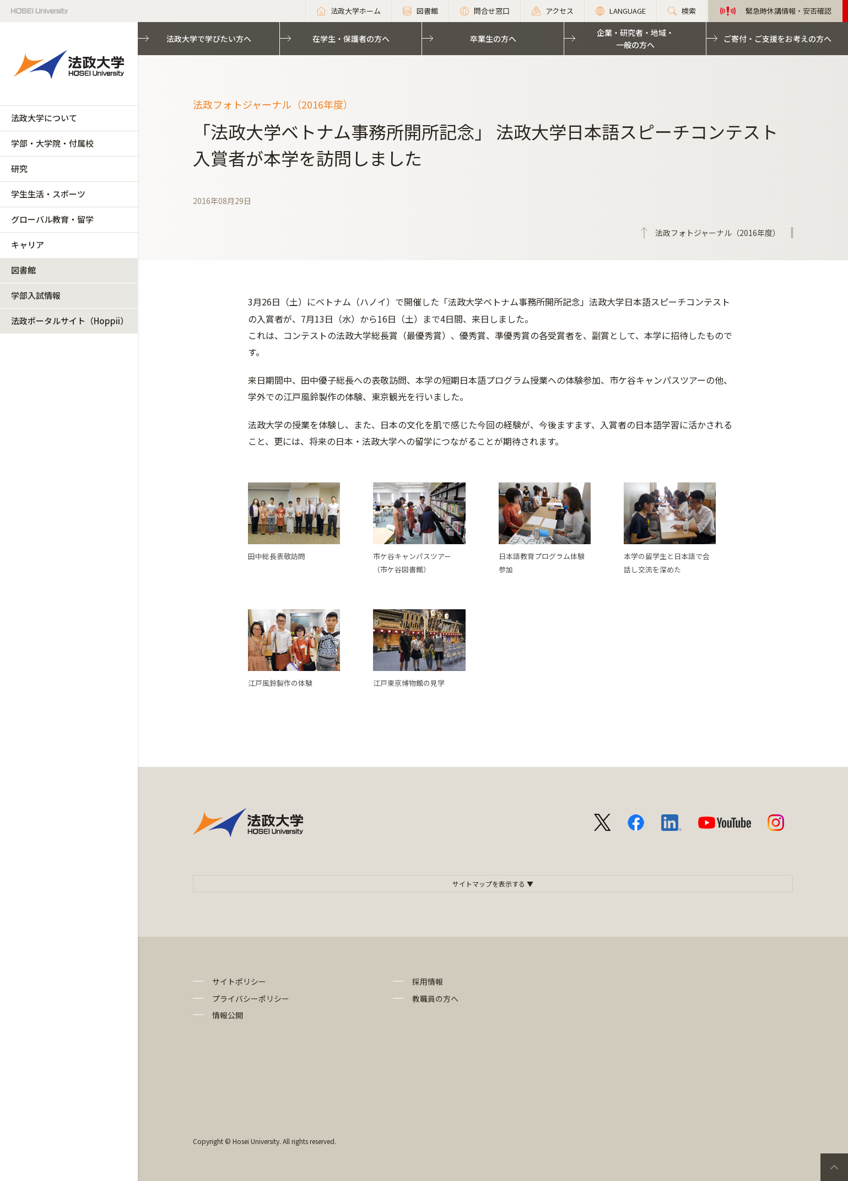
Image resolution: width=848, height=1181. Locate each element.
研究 (19, 168)
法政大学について (44, 118)
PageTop (834, 1167)
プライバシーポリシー (250, 998)
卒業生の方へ (493, 38)
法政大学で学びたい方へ (208, 38)
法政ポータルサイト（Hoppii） (69, 320)
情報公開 (227, 1015)
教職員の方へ (435, 998)
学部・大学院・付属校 (52, 143)
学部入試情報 (36, 295)
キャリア (27, 244)
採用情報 (427, 981)
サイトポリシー (239, 981)
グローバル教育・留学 (52, 219)
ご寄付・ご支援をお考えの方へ (777, 38)
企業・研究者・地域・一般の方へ (635, 38)
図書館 (23, 270)
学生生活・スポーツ (48, 194)
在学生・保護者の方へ (351, 38)
